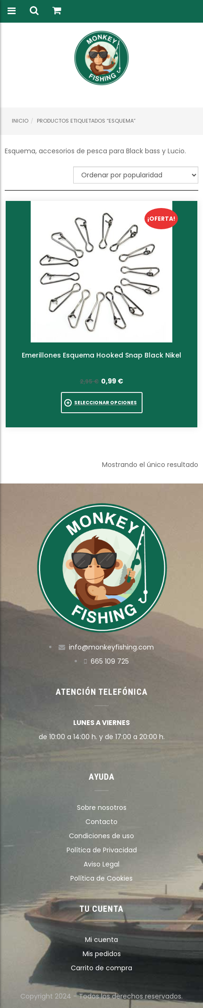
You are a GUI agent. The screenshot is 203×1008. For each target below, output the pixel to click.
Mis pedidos (102, 953)
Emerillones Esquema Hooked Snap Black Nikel (101, 355)
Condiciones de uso (101, 836)
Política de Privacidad (102, 850)
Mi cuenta (101, 939)
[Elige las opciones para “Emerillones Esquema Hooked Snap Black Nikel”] (102, 402)
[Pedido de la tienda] (135, 175)
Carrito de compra (101, 968)
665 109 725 (110, 661)
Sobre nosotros (102, 807)
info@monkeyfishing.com (111, 647)
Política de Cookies (101, 878)
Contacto (101, 821)
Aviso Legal (101, 864)
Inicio (20, 121)
